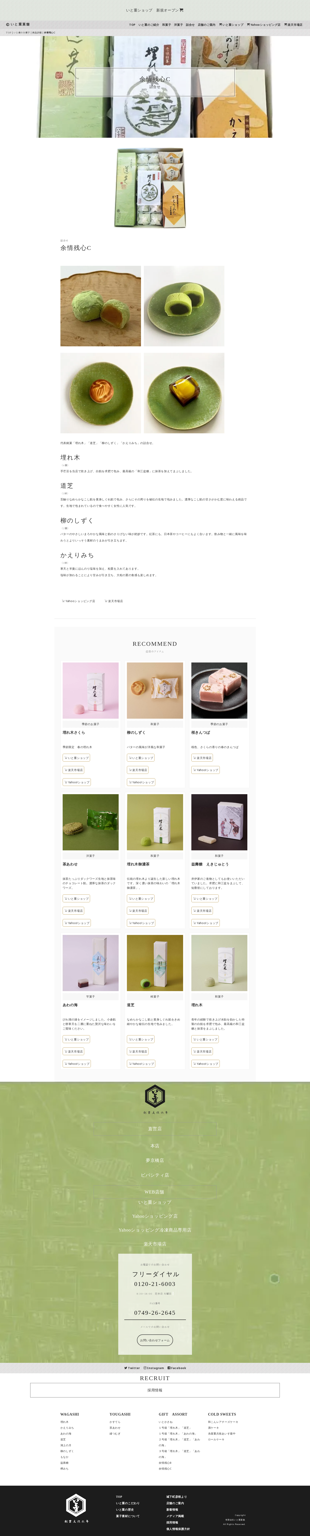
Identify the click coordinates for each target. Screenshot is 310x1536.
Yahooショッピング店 (269, 25)
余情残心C (170, 1468)
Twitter (137, 1368)
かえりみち (72, 1427)
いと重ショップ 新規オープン (159, 10)
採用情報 (160, 1390)
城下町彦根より (181, 1496)
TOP (137, 25)
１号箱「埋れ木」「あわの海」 (183, 1433)
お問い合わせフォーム (160, 1340)
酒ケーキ (218, 1427)
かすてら (119, 1422)
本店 (159, 1145)
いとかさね (171, 1422)
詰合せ (195, 25)
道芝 (68, 1439)
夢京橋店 (160, 1160)
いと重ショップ (236, 25)
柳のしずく (72, 1451)
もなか (69, 1457)
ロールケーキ (221, 1439)
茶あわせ (119, 1427)
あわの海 (70, 1433)
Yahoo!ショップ (124, 782)
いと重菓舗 (25, 24)
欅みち (69, 1468)
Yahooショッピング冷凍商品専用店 (159, 1230)
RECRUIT (160, 1378)
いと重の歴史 (130, 1509)
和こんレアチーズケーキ (228, 1422)
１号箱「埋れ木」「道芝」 (180, 1427)
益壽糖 (69, 1463)
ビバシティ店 (160, 1175)
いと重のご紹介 (153, 25)
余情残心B (170, 1463)
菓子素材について (133, 1516)
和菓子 (171, 25)
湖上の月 (70, 1445)
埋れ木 (69, 1422)
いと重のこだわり (133, 1503)
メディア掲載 (180, 1516)
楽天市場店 (298, 25)
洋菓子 (183, 25)
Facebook (182, 1368)
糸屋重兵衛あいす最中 (227, 1433)
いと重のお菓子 (27, 32)
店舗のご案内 (211, 25)
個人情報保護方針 (183, 1529)
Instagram (158, 1368)
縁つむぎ (119, 1433)
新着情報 (177, 1509)
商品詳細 (42, 32)
